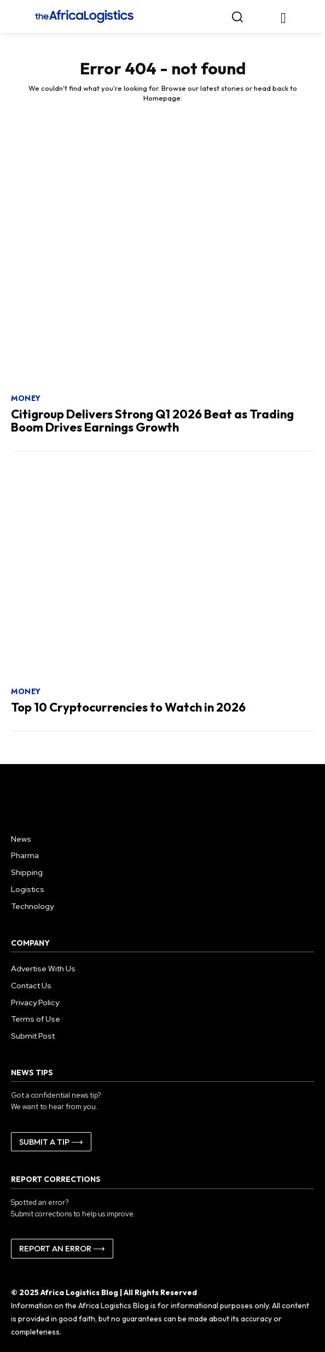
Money (26, 398)
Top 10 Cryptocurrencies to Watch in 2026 (128, 707)
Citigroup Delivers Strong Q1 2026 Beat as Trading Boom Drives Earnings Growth (152, 420)
